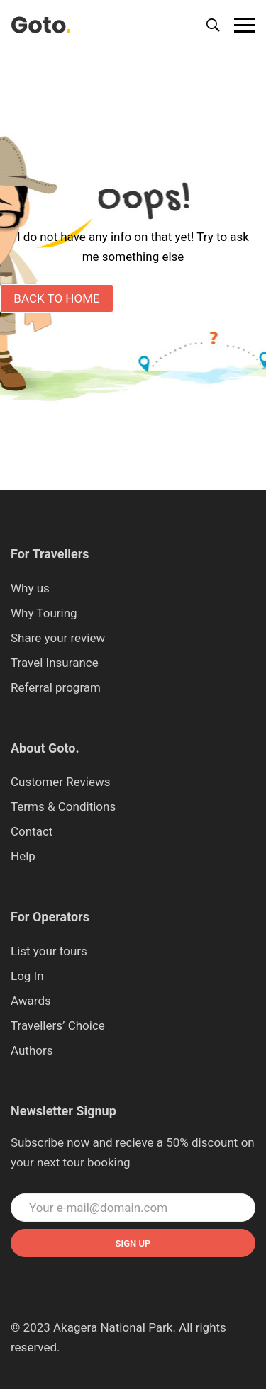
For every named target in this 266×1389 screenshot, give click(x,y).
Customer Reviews (61, 782)
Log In (27, 976)
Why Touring (44, 613)
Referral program (56, 687)
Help (23, 856)
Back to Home (56, 298)
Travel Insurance (55, 663)
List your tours (49, 951)
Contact (31, 831)
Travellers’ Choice (58, 1025)
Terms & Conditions (63, 806)
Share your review (58, 638)
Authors (32, 1050)
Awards (31, 1001)
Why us (30, 588)
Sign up (133, 1243)
